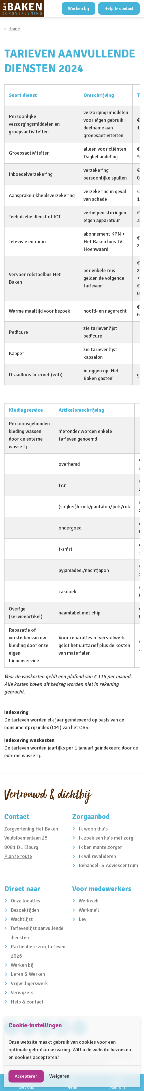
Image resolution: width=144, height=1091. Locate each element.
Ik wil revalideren (97, 856)
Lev (82, 919)
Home (14, 29)
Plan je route (18, 856)
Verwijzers (22, 992)
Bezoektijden (25, 910)
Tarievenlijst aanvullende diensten (36, 932)
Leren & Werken (28, 974)
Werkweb (88, 901)
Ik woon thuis (93, 829)
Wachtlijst (22, 919)
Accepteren (26, 1076)
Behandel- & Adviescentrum (108, 865)
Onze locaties (25, 901)
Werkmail (89, 910)
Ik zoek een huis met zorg (106, 838)
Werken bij (78, 8)
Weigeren (59, 1076)
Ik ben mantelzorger (100, 847)
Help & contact (119, 8)
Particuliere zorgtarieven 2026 (38, 951)
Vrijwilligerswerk (29, 983)
